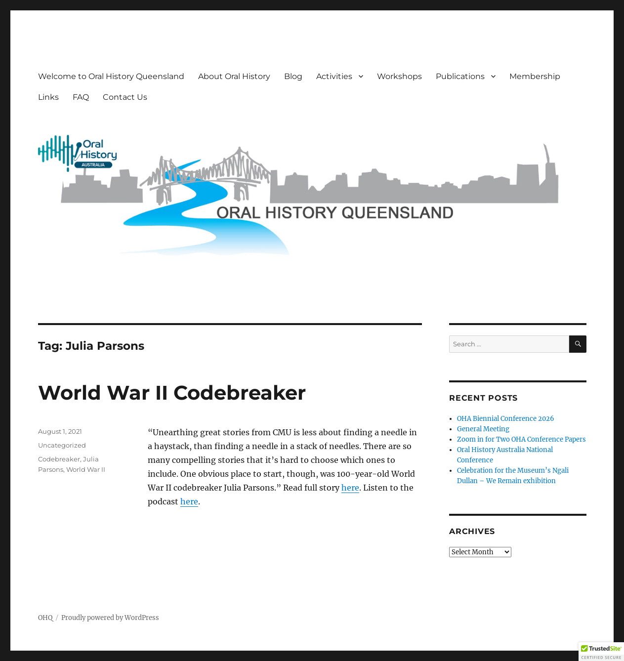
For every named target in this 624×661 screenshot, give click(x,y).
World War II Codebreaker (172, 392)
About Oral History (234, 76)
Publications (460, 76)
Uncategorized (62, 445)
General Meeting (483, 429)
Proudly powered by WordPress (110, 618)
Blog (293, 76)
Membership (534, 76)
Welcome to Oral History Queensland (111, 76)
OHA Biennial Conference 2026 (505, 418)
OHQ (45, 618)
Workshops (399, 76)
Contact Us (125, 97)
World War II (85, 469)
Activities (334, 76)
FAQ (81, 97)
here (350, 488)
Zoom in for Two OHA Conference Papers (521, 439)
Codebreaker (59, 459)
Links (48, 97)
